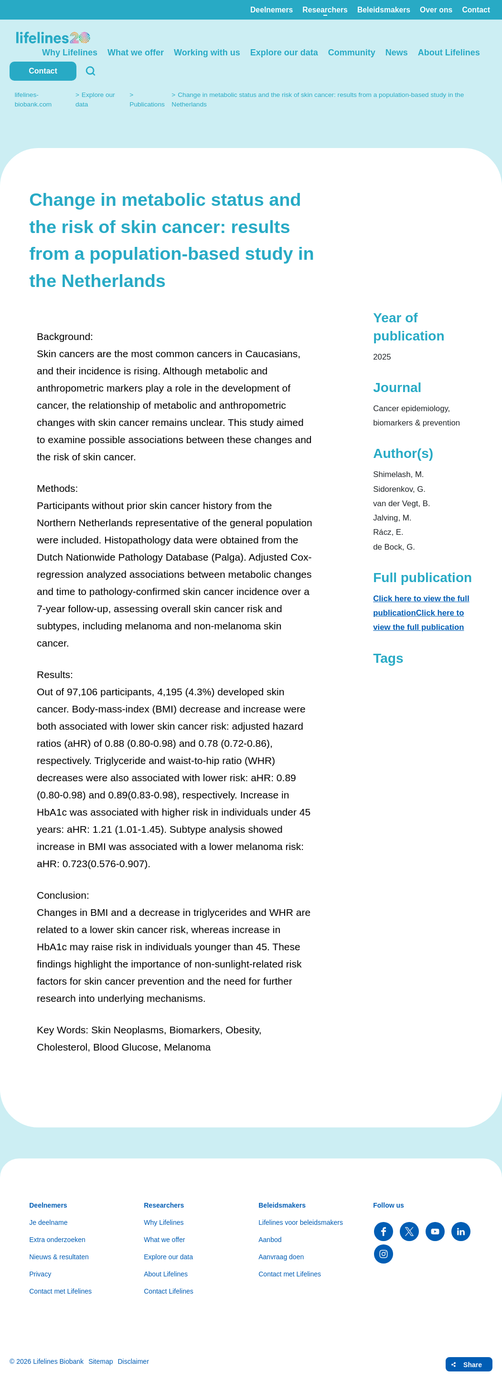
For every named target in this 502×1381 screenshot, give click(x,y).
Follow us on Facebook (383, 1231)
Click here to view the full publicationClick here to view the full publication (421, 613)
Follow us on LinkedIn (460, 1231)
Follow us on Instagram (383, 1254)
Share (472, 1365)
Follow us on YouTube (435, 1231)
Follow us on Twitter (409, 1231)
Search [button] (90, 71)
